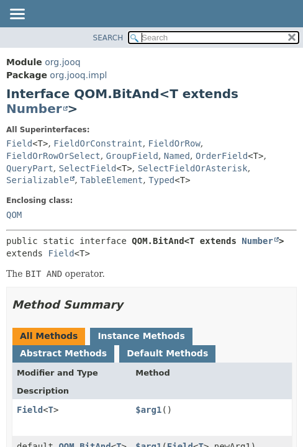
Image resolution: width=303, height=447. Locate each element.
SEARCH (108, 38)
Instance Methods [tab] (140, 336)
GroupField (132, 156)
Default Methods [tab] (167, 353)
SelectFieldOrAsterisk (193, 168)
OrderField (222, 156)
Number (34, 108)
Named (177, 156)
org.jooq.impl (78, 75)
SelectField (88, 168)
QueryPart (29, 168)
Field (19, 143)
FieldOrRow (174, 143)
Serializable (37, 180)
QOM (14, 215)
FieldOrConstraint (97, 143)
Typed (161, 180)
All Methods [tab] (49, 336)
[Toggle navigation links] (16, 15)
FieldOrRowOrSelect (53, 156)
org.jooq (62, 62)
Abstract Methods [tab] (63, 353)
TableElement (111, 180)
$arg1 (148, 410)
